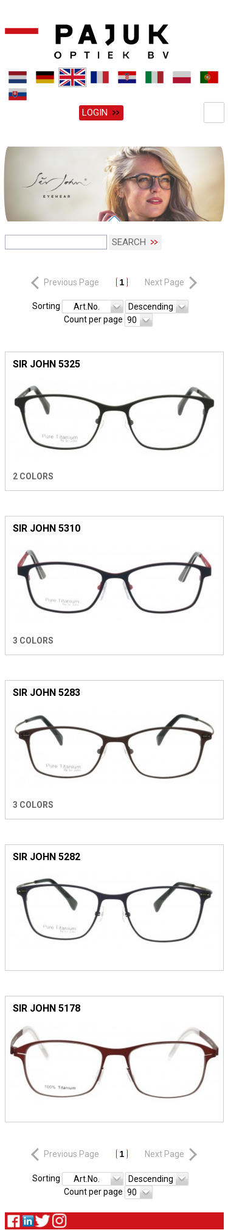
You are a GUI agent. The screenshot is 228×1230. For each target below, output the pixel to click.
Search (129, 240)
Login (95, 112)
